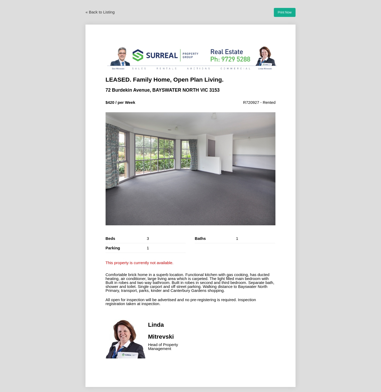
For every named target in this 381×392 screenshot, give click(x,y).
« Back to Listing (100, 12)
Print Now (285, 12)
